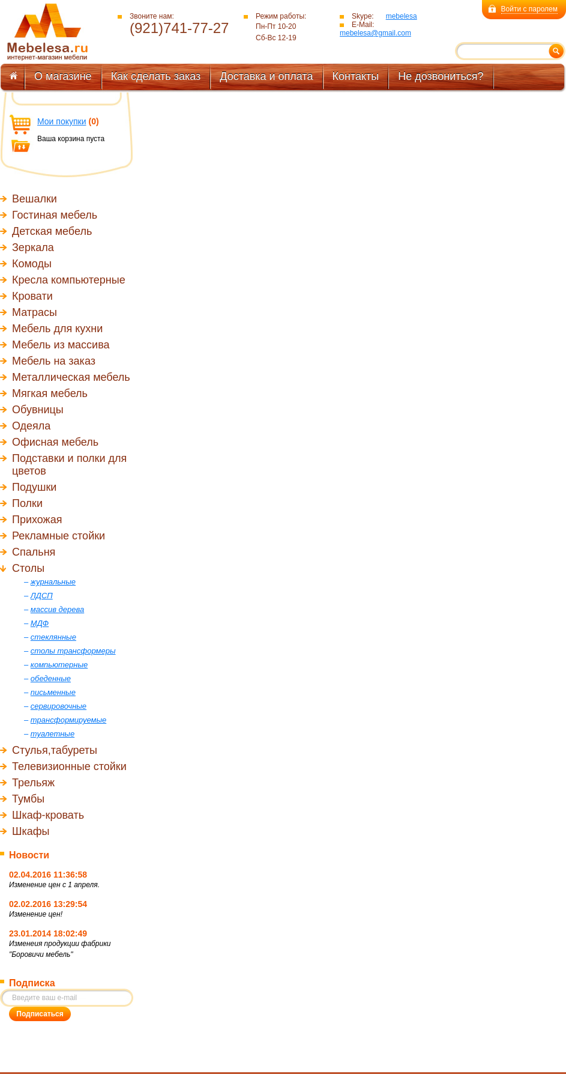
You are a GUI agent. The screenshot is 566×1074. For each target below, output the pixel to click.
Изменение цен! (35, 914)
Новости (29, 855)
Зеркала (33, 247)
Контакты (356, 76)
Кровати (32, 296)
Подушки (34, 487)
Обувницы (38, 410)
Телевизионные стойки (69, 766)
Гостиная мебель (54, 215)
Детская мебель (52, 231)
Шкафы (31, 831)
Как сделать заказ (156, 76)
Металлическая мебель (71, 377)
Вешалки (34, 199)
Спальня (33, 552)
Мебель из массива (61, 345)
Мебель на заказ (53, 361)
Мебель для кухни (57, 329)
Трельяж (33, 783)
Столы (28, 568)
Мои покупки (61, 121)
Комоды (32, 264)
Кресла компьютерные (68, 280)
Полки (27, 503)
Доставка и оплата (266, 76)
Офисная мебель (55, 442)
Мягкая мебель (50, 393)
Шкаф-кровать (48, 815)
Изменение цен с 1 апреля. (54, 885)
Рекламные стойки (58, 536)
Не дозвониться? (440, 76)
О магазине (63, 76)
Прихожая (37, 520)
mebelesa (401, 16)
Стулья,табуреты (54, 750)
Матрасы (34, 312)
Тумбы (28, 799)
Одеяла (31, 426)
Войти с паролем (529, 9)
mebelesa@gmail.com (375, 33)
